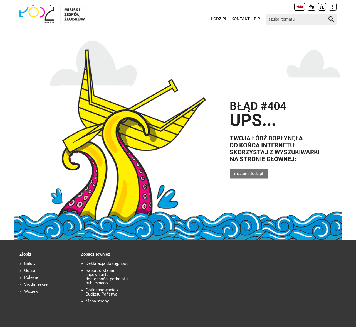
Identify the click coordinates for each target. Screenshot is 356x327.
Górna (29, 271)
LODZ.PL (219, 18)
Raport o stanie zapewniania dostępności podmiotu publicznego (107, 277)
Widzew (31, 291)
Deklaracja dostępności (108, 264)
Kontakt (240, 18)
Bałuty (30, 264)
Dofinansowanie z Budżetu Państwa (102, 292)
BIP (257, 18)
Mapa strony (97, 301)
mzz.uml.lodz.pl (248, 173)
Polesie (31, 277)
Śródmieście (36, 284)
